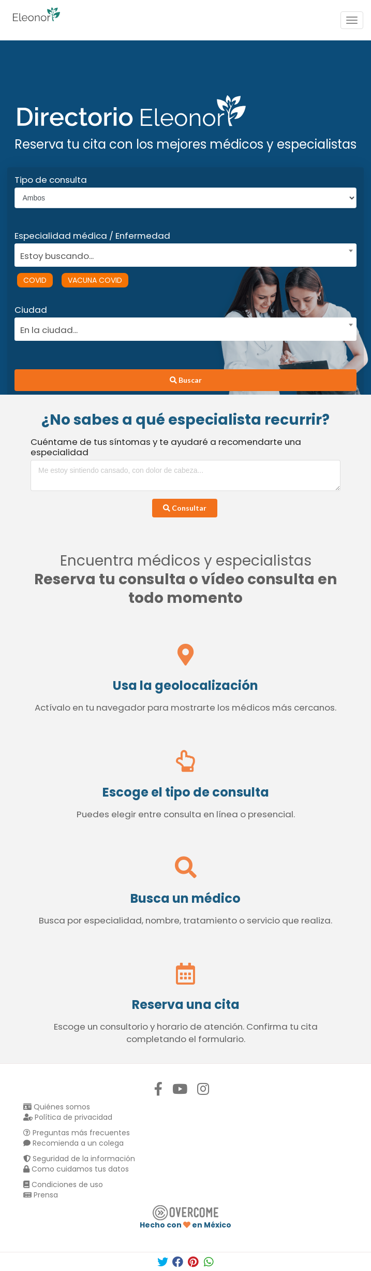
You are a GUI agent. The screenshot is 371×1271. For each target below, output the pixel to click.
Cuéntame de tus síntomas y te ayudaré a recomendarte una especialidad (166, 447)
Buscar (186, 379)
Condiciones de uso (63, 1184)
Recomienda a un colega (73, 1143)
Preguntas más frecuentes (76, 1133)
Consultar (184, 507)
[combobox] (182, 253)
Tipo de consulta (50, 180)
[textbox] (182, 254)
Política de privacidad (67, 1117)
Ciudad (30, 310)
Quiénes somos (56, 1107)
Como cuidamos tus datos (76, 1169)
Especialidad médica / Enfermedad (92, 235)
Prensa (40, 1195)
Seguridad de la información (79, 1158)
